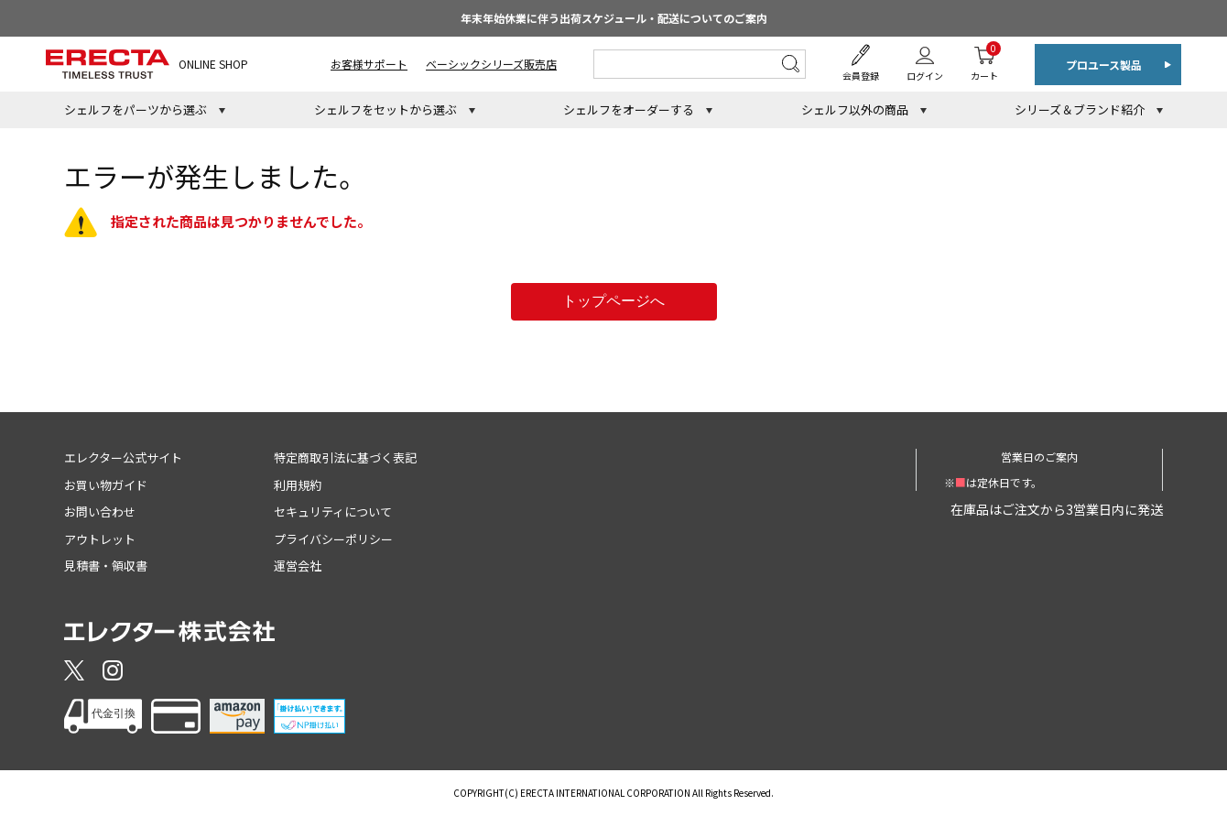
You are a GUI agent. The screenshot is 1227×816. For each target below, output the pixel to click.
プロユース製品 (1104, 64)
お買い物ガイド (105, 485)
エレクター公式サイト (123, 457)
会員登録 (860, 75)
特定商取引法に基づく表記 (345, 457)
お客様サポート (369, 63)
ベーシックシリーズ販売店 (491, 63)
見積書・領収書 (105, 565)
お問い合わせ (100, 511)
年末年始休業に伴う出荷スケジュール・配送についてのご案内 (614, 18)
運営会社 (297, 565)
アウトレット (100, 539)
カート (984, 61)
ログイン (925, 75)
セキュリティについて (333, 511)
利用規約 (297, 485)
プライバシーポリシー (333, 539)
